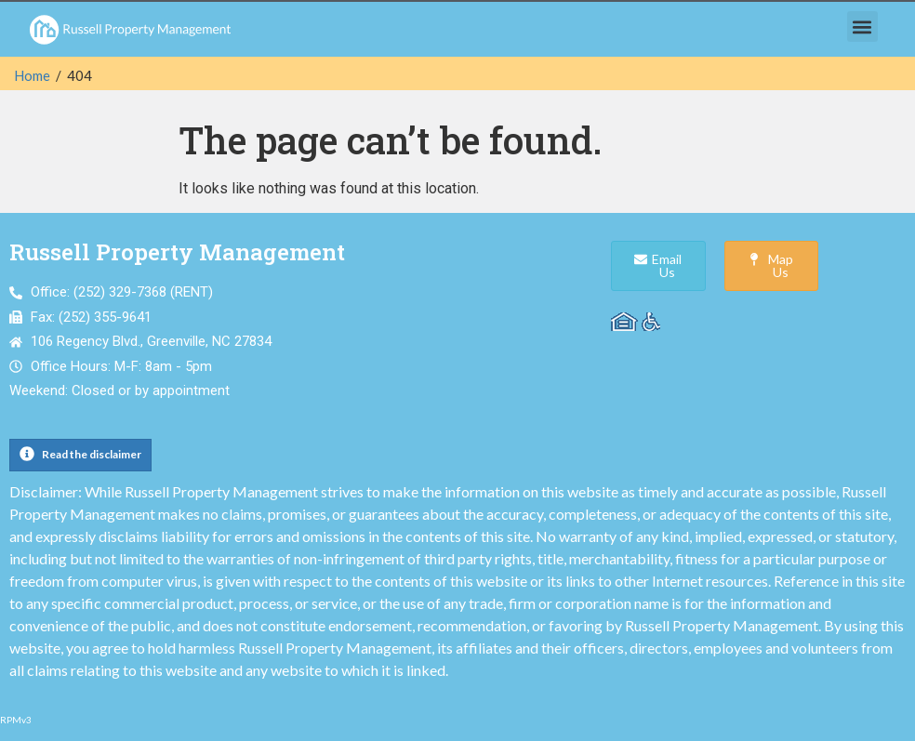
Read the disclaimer (91, 454)
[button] (862, 26)
